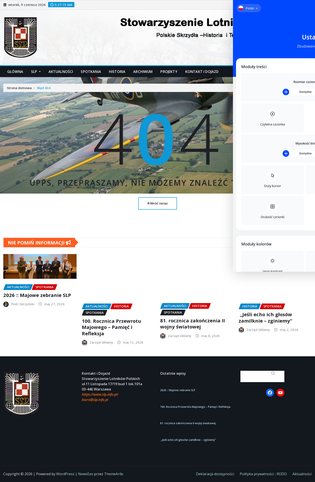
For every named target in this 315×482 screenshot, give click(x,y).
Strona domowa (19, 88)
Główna (15, 71)
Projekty (168, 71)
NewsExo (85, 473)
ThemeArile (113, 473)
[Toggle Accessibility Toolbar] (305, 10)
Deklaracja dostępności (215, 473)
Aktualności (61, 71)
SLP (36, 71)
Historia (117, 71)
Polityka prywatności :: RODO (263, 473)
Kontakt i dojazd (202, 71)
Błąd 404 (44, 88)
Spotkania (91, 71)
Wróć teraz (157, 203)
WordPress (65, 473)
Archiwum (142, 71)
